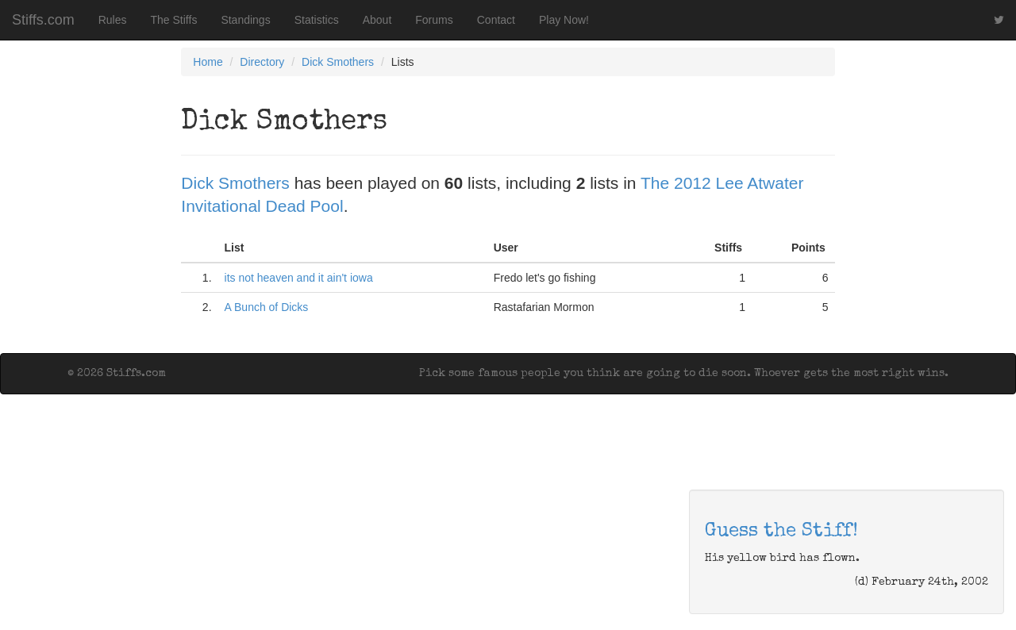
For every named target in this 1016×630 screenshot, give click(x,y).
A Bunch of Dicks (267, 307)
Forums (433, 19)
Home (207, 62)
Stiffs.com (43, 20)
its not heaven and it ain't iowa (299, 277)
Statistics (316, 19)
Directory (262, 62)
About (377, 19)
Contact (496, 19)
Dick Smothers (338, 62)
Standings (245, 19)
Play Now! (564, 19)
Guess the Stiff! (781, 531)
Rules (112, 19)
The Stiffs (174, 19)
